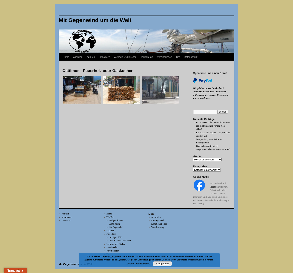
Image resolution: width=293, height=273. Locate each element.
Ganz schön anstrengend (207, 146)
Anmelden (156, 217)
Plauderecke (146, 57)
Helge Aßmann (116, 220)
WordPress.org (157, 227)
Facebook (214, 186)
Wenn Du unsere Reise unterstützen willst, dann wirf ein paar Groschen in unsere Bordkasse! (210, 95)
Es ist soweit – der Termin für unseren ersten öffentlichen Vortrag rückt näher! (213, 126)
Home (66, 57)
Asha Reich (114, 224)
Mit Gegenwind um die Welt (76, 264)
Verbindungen (164, 57)
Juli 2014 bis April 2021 (120, 240)
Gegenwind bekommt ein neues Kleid (213, 149)
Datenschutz (191, 57)
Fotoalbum (104, 57)
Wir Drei (77, 57)
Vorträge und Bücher (125, 57)
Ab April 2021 (115, 237)
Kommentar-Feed (159, 224)
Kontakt (65, 213)
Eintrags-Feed (157, 220)
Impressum (67, 217)
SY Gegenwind (116, 227)
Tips (178, 57)
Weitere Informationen (138, 264)
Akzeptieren (162, 263)
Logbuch (90, 57)
